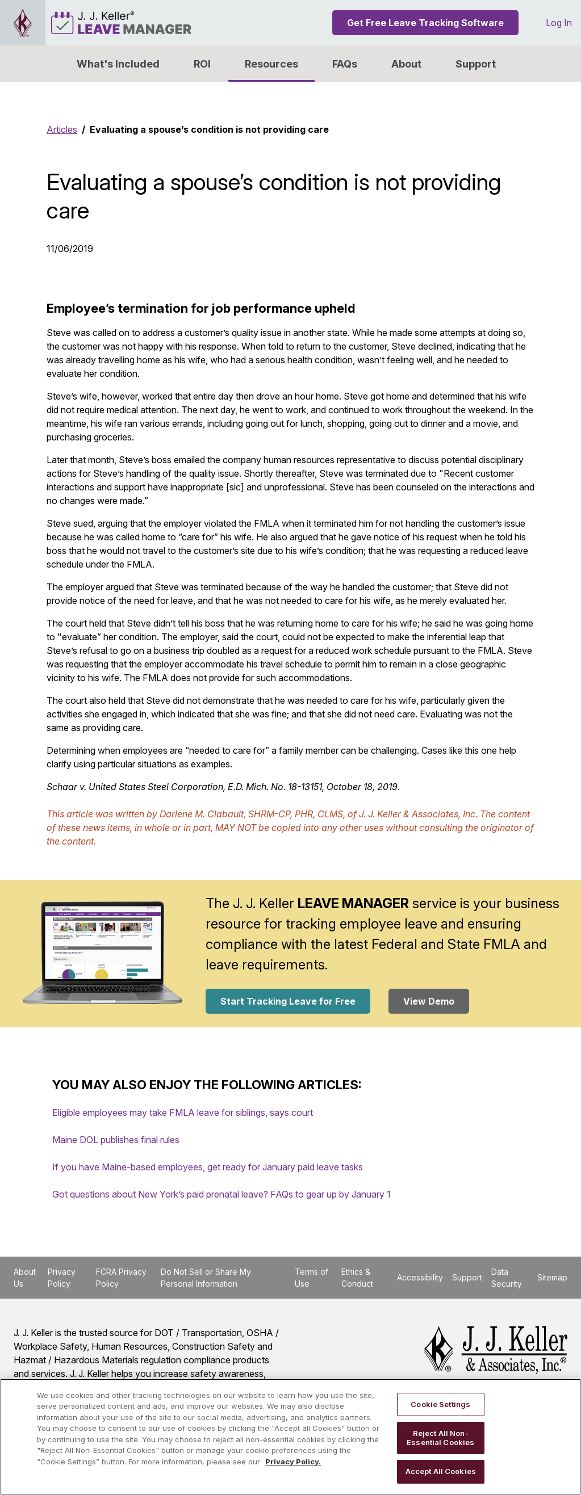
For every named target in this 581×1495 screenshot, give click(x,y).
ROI (202, 64)
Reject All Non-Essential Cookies (440, 1438)
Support (475, 64)
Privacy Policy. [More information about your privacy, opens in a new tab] (293, 1461)
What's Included (118, 64)
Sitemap (552, 1277)
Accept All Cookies (441, 1471)
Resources (271, 64)
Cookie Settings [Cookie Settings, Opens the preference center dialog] (440, 1404)
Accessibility (420, 1277)
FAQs (344, 64)
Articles (62, 129)
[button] (406, 63)
